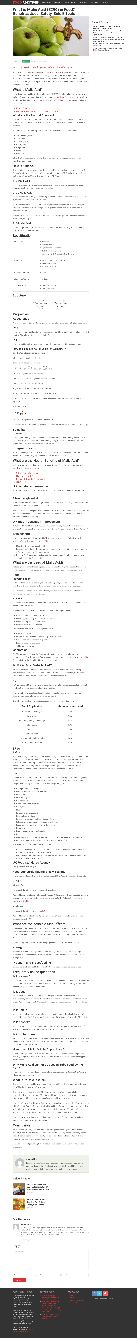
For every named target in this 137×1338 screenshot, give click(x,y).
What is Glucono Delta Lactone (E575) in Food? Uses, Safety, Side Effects (38, 1187)
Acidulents (46, 2)
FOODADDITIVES (97, 1298)
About (71, 1295)
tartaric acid (18, 122)
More (105, 2)
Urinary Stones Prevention (27, 473)
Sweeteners (94, 2)
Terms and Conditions (76, 1300)
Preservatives (70, 2)
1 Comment (45, 61)
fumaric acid (70, 97)
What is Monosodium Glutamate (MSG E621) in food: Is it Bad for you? (50, 1297)
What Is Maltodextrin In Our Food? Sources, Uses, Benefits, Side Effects (51, 1303)
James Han (17, 61)
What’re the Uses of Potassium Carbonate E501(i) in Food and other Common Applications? (107, 33)
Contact (72, 1298)
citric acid (57, 97)
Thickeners (83, 2)
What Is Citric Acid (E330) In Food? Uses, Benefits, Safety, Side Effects (51, 1310)
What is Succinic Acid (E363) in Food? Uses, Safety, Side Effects (36, 1202)
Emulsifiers (58, 2)
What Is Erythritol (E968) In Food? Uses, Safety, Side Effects (50, 1316)
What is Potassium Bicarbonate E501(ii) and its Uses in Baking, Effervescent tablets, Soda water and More (108, 39)
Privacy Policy (74, 1303)
